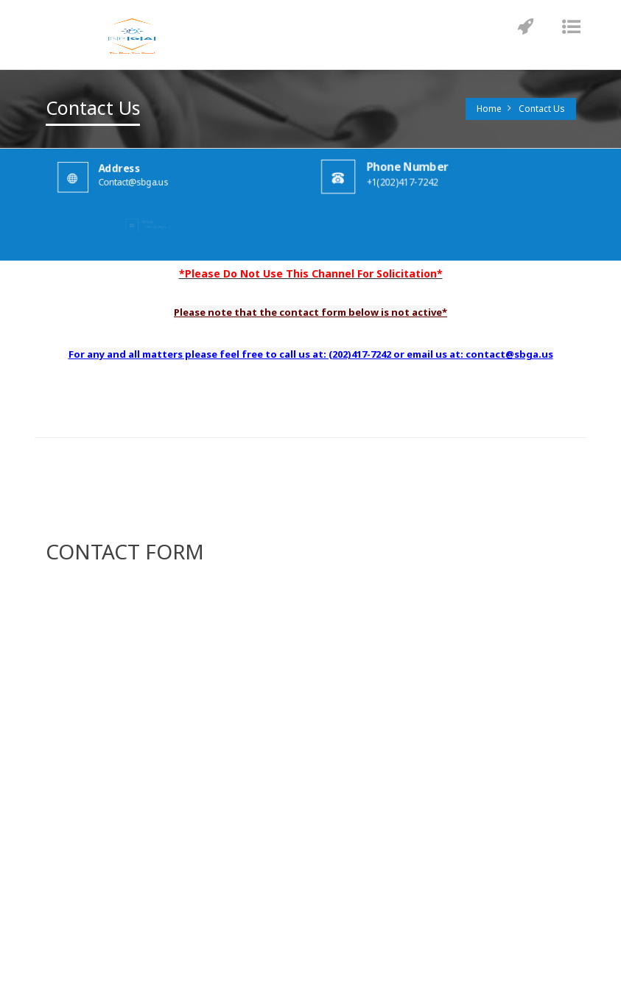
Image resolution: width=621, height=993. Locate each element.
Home (489, 108)
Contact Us (542, 108)
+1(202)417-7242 (411, 181)
